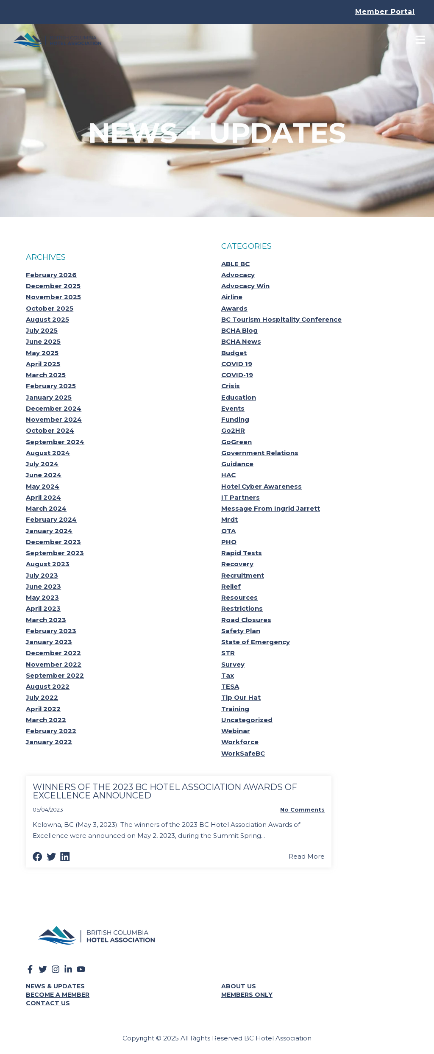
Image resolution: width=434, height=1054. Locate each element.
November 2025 (53, 297)
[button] (37, 857)
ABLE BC (235, 264)
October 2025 (49, 308)
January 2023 (49, 642)
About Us (238, 986)
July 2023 (42, 575)
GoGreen (236, 442)
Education (238, 397)
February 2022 (51, 731)
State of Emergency (255, 642)
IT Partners (240, 497)
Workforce (240, 742)
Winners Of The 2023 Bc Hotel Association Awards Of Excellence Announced (165, 791)
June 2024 (43, 475)
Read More (307, 856)
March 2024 (46, 508)
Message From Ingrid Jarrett (270, 508)
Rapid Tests (241, 553)
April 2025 (43, 364)
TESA (230, 686)
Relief (231, 586)
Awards (234, 308)
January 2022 (49, 742)
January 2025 (49, 397)
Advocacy (238, 275)
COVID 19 (236, 364)
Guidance (237, 464)
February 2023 (51, 631)
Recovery (237, 564)
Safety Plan (240, 631)
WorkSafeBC (243, 753)
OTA (228, 531)
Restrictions (242, 608)
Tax (227, 675)
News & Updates (55, 986)
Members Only (247, 994)
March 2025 (46, 375)
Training (235, 709)
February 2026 (51, 275)
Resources (239, 597)
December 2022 (53, 653)
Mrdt (229, 519)
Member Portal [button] (385, 12)
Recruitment (242, 575)
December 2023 (53, 542)
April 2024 (43, 497)
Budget (234, 353)
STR (228, 653)
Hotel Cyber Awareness (261, 486)
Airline (231, 297)
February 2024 (51, 519)
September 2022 (55, 675)
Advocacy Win (245, 286)
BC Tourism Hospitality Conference (281, 319)
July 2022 (42, 697)
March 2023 (46, 620)
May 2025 (42, 353)
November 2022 (53, 664)
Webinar (235, 731)
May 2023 (42, 597)
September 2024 (55, 442)
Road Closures (246, 620)
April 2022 (43, 709)
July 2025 (42, 330)
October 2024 (50, 430)
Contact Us (48, 1003)
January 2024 (49, 531)
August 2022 (48, 686)
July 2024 (42, 464)
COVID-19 (237, 375)
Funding (235, 419)
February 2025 (51, 386)
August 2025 (47, 319)
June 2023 (43, 586)
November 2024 (54, 419)
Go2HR (233, 430)
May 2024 (42, 486)
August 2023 (48, 564)
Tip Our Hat (241, 697)
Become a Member (57, 994)
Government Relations (259, 453)
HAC (228, 475)
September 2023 (55, 553)
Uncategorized (247, 720)
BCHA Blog (239, 330)
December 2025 (53, 286)
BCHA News (241, 341)
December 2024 (53, 408)
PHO (228, 542)
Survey (233, 664)
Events (233, 408)
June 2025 (43, 341)
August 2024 (48, 453)
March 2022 (46, 720)
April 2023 (43, 608)
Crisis (230, 386)
